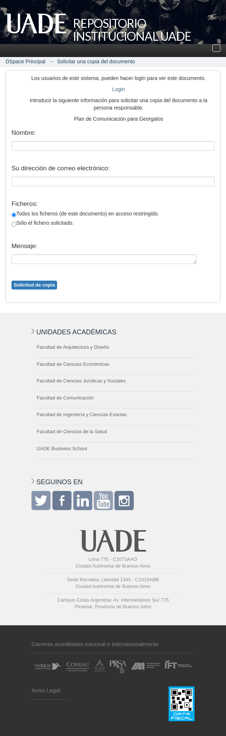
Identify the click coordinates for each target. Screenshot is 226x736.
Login (118, 89)
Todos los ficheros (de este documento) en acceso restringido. (85, 214)
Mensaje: (24, 246)
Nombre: (23, 132)
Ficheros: (24, 203)
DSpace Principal (25, 61)
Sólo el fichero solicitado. (42, 223)
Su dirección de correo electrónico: (60, 168)
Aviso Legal (45, 690)
